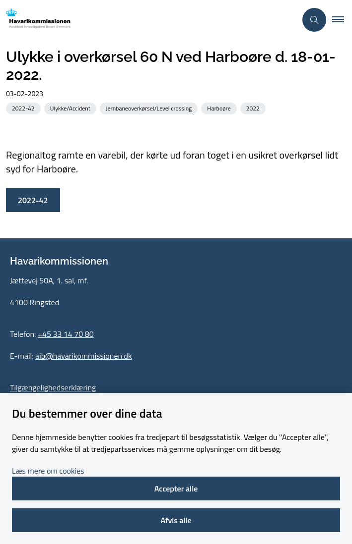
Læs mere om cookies (48, 471)
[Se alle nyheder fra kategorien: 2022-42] (24, 108)
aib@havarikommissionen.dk (83, 356)
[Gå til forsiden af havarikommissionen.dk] (35, 20)
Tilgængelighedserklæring (53, 387)
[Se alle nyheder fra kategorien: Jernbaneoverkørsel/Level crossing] (150, 108)
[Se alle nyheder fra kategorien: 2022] (254, 108)
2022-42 (33, 200)
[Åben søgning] (314, 20)
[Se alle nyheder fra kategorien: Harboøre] (219, 108)
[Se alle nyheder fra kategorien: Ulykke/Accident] (71, 108)
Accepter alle (176, 488)
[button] (342, 19)
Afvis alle (175, 520)
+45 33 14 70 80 (66, 334)
